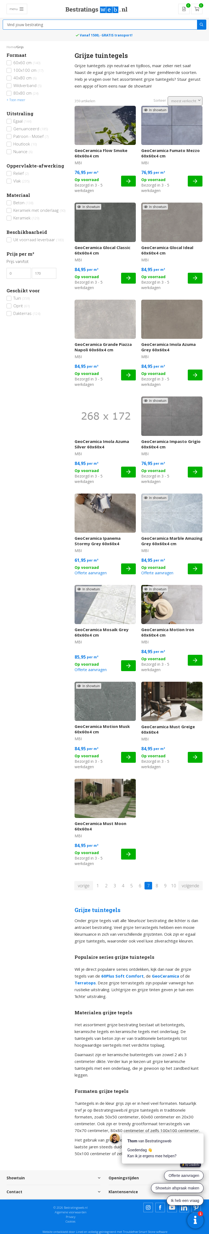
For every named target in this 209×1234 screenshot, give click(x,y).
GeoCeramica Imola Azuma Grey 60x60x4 (168, 347)
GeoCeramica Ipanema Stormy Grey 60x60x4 (98, 540)
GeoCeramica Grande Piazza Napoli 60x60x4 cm (103, 347)
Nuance (22, 151)
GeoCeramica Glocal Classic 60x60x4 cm (102, 250)
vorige (84, 886)
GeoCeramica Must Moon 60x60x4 (100, 826)
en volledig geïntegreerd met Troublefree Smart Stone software (125, 1232)
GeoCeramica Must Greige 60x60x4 (168, 729)
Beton (23, 202)
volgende (190, 886)
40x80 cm (24, 77)
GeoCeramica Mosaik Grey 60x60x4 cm (101, 632)
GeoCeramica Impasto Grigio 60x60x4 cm (171, 444)
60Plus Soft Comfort (122, 976)
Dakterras (26, 313)
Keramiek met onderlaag (39, 210)
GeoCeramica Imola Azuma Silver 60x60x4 (102, 444)
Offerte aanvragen (91, 572)
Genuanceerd (30, 128)
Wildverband (27, 85)
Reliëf (21, 173)
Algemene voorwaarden (71, 1212)
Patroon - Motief (30, 136)
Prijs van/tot (18, 261)
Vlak (21, 180)
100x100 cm (28, 70)
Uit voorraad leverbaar (38, 239)
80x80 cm (25, 93)
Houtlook (25, 143)
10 (173, 886)
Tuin (21, 298)
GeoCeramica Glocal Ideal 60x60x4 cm (167, 250)
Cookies (70, 1221)
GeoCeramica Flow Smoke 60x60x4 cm (101, 153)
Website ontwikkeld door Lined (62, 1232)
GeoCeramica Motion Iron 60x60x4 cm (167, 632)
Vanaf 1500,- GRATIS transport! (106, 35)
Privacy (70, 1217)
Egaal (22, 121)
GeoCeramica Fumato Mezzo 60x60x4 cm (170, 153)
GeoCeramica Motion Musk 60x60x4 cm (102, 729)
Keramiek (26, 217)
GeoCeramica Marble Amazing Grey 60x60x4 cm (171, 540)
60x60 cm (26, 62)
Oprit (21, 305)
